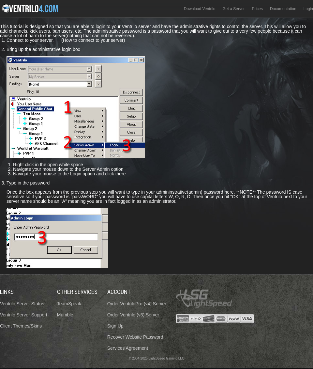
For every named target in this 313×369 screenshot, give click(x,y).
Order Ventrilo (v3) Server (133, 314)
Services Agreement (127, 348)
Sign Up (115, 326)
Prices (257, 9)
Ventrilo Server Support (23, 314)
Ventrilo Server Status (22, 303)
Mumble (65, 314)
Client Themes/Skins (21, 326)
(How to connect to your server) (93, 40)
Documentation (283, 9)
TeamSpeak (69, 303)
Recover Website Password (135, 337)
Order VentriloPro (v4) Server (136, 303)
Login (308, 9)
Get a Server (234, 9)
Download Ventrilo (200, 9)
